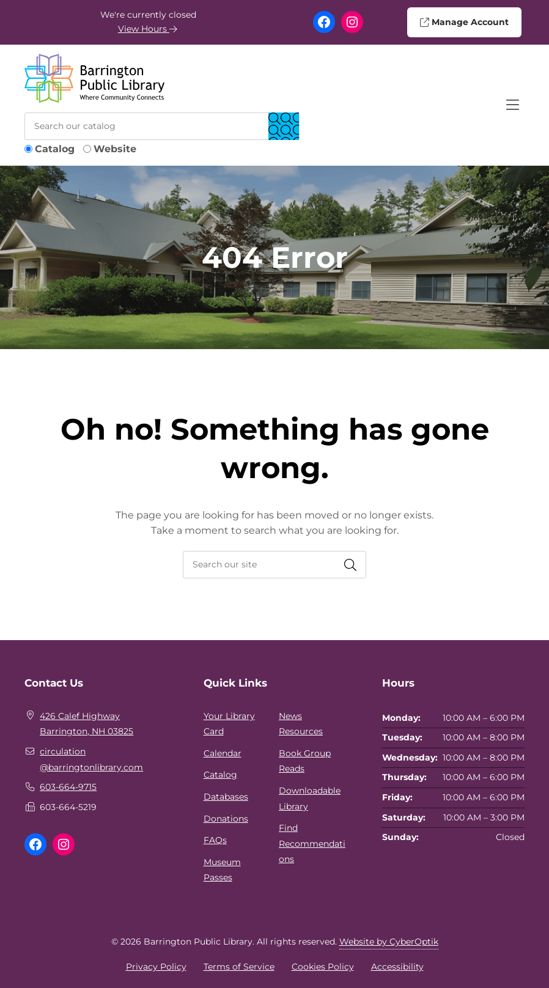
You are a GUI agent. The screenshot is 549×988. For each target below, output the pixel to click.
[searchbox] (274, 564)
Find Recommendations (312, 843)
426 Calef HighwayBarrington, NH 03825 (86, 723)
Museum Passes (222, 870)
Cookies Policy (323, 966)
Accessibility (397, 966)
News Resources (301, 723)
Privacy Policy (156, 966)
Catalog (55, 149)
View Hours (148, 28)
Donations (226, 818)
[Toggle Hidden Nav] (512, 105)
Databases (226, 796)
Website (115, 149)
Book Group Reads (305, 761)
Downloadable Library (310, 798)
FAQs (215, 840)
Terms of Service (239, 966)
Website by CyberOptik (388, 941)
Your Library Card (229, 723)
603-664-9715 (68, 786)
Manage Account (464, 22)
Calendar (222, 753)
